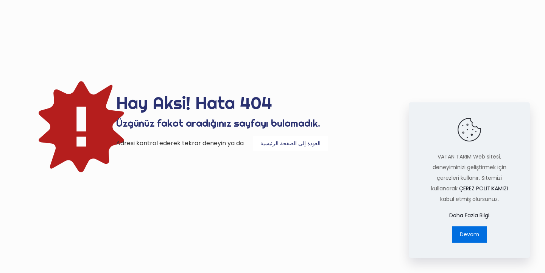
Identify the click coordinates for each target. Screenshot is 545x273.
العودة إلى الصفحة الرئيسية (290, 143)
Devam (469, 234)
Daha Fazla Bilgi (469, 215)
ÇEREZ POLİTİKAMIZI (483, 188)
